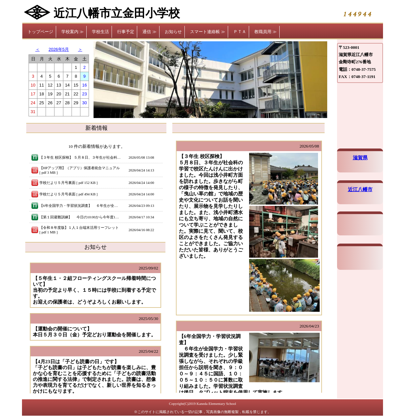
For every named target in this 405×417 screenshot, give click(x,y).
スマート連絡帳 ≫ (207, 31)
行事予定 (125, 31)
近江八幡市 (360, 189)
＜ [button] (37, 49)
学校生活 (100, 31)
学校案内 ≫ (72, 31)
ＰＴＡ (239, 31)
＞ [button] (80, 49)
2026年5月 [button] (59, 49)
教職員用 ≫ (265, 31)
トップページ (40, 31)
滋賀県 (360, 157)
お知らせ (173, 31)
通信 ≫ (149, 31)
